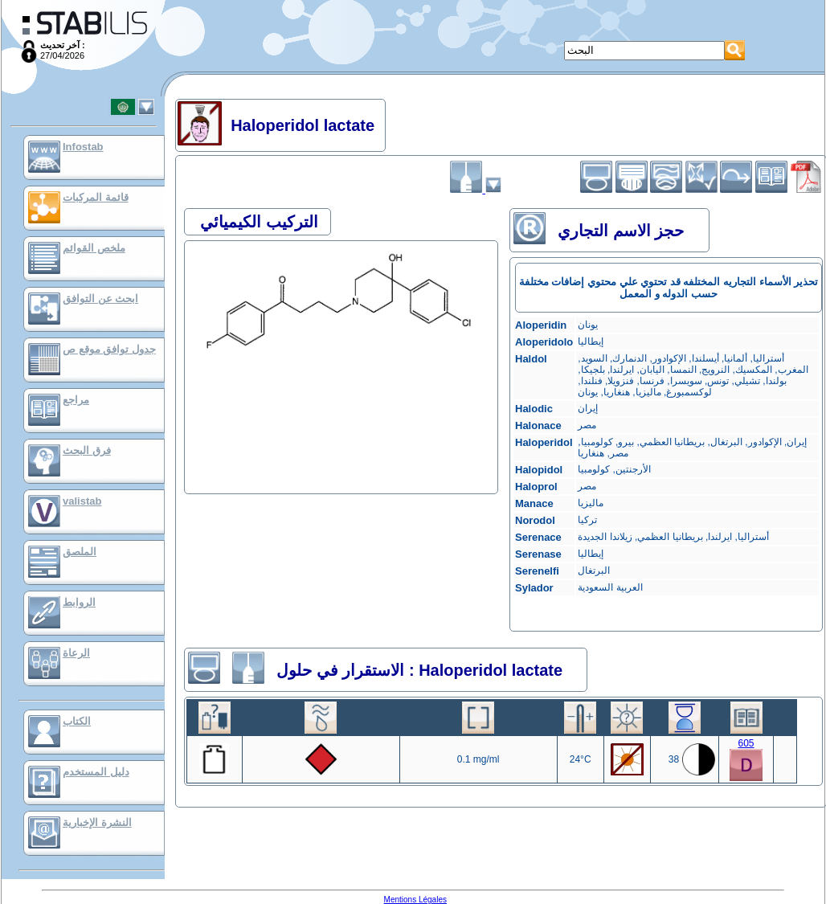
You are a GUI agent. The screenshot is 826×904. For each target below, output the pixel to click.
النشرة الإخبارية (97, 822)
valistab (82, 501)
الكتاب (77, 721)
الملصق (79, 552)
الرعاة (76, 653)
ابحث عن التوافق (100, 298)
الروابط (79, 602)
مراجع (76, 400)
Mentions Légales (415, 899)
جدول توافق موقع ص (109, 349)
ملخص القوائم (94, 248)
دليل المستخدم (96, 772)
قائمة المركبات (96, 197)
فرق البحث (87, 450)
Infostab (83, 147)
